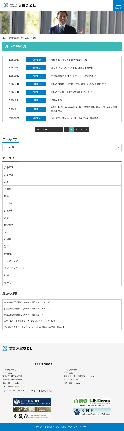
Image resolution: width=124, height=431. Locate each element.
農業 (6, 218)
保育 (6, 232)
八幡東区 (8, 174)
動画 (6, 275)
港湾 (6, 246)
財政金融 (8, 225)
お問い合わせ (47, 391)
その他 (7, 282)
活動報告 (8, 254)
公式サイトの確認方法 (43, 364)
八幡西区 (8, 167)
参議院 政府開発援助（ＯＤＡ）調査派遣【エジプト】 (27, 315)
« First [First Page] (44, 129)
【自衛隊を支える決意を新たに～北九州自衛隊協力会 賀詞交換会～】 (34, 327)
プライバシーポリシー (28, 391)
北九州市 (8, 203)
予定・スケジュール (14, 268)
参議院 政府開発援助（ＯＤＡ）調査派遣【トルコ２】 (27, 302)
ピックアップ (11, 261)
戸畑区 (7, 189)
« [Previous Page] (50, 129)
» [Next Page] (86, 129)
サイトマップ (9, 391)
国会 (6, 196)
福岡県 (7, 239)
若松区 (7, 182)
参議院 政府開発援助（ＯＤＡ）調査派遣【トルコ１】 (27, 308)
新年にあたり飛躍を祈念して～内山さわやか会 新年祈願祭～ (30, 321)
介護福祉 (8, 210)
